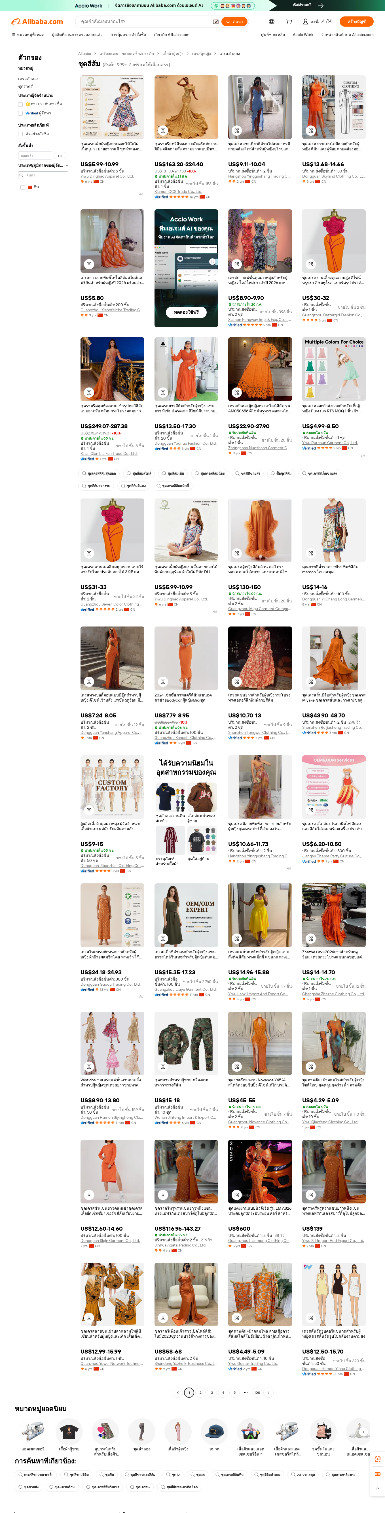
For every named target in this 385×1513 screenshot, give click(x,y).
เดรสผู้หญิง (201, 53)
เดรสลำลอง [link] (229, 53)
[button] (215, 21)
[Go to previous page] (178, 1393)
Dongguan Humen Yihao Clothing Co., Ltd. (334, 1368)
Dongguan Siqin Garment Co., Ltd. (110, 1240)
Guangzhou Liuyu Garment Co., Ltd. (186, 989)
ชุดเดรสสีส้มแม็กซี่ (172, 486)
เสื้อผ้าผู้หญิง (172, 53)
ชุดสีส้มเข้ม (173, 473)
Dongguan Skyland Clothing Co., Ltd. (334, 176)
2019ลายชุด (303, 1474)
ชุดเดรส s (140, 1487)
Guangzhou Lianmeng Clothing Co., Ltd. (260, 1240)
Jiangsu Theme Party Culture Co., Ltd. (334, 856)
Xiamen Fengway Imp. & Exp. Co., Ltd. (260, 319)
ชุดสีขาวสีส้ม (76, 1474)
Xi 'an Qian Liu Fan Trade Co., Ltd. (109, 453)
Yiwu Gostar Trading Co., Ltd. (253, 1363)
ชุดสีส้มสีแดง (133, 486)
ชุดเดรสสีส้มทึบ (229, 1474)
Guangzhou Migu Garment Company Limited (260, 608)
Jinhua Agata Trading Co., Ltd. (180, 1245)
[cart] (290, 22)
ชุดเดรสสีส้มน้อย (210, 473)
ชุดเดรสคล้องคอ (340, 1474)
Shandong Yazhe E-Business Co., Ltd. (186, 1363)
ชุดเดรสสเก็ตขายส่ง (319, 473)
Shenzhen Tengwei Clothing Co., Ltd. (260, 732)
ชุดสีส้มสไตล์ (139, 473)
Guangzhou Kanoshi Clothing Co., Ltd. (186, 737)
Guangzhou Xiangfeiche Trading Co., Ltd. (112, 310)
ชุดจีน (107, 1474)
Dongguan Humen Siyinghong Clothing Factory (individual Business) (112, 1117)
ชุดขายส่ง (28, 1487)
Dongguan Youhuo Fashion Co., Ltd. (186, 443)
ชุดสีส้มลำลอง (267, 1474)
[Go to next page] (268, 1393)
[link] (377, 1459)
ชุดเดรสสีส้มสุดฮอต (99, 473)
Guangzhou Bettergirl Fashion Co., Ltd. (334, 315)
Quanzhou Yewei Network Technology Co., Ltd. (112, 1363)
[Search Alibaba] (144, 21)
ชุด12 (173, 1474)
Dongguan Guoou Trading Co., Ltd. (111, 984)
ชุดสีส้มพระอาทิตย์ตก (179, 1487)
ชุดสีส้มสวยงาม (96, 486)
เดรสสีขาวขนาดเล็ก (35, 1474)
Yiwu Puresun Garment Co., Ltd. (330, 442)
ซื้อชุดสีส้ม (281, 473)
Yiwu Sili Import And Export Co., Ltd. (333, 1240)
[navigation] (43, 724)
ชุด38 (198, 1474)
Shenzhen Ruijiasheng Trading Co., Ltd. (334, 727)
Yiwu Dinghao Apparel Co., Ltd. (107, 176)
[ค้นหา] (234, 21)
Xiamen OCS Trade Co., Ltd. (178, 191)
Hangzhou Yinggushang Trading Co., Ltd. (260, 176)
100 (257, 1393)
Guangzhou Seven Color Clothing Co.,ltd (112, 604)
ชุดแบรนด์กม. (62, 1487)
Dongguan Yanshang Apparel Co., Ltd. (112, 732)
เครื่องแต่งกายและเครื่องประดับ (127, 53)
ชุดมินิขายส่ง (247, 473)
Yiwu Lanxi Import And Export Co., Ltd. (260, 994)
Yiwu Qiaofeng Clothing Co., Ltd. (330, 1122)
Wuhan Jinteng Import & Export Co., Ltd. (186, 1117)
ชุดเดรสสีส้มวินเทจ (102, 1487)
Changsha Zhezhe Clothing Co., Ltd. (333, 994)
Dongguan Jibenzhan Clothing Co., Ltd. (112, 865)
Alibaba (84, 53)
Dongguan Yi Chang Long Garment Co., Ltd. (334, 599)
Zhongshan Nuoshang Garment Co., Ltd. (260, 448)
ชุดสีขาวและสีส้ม (140, 1474)
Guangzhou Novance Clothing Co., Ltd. (260, 1122)
